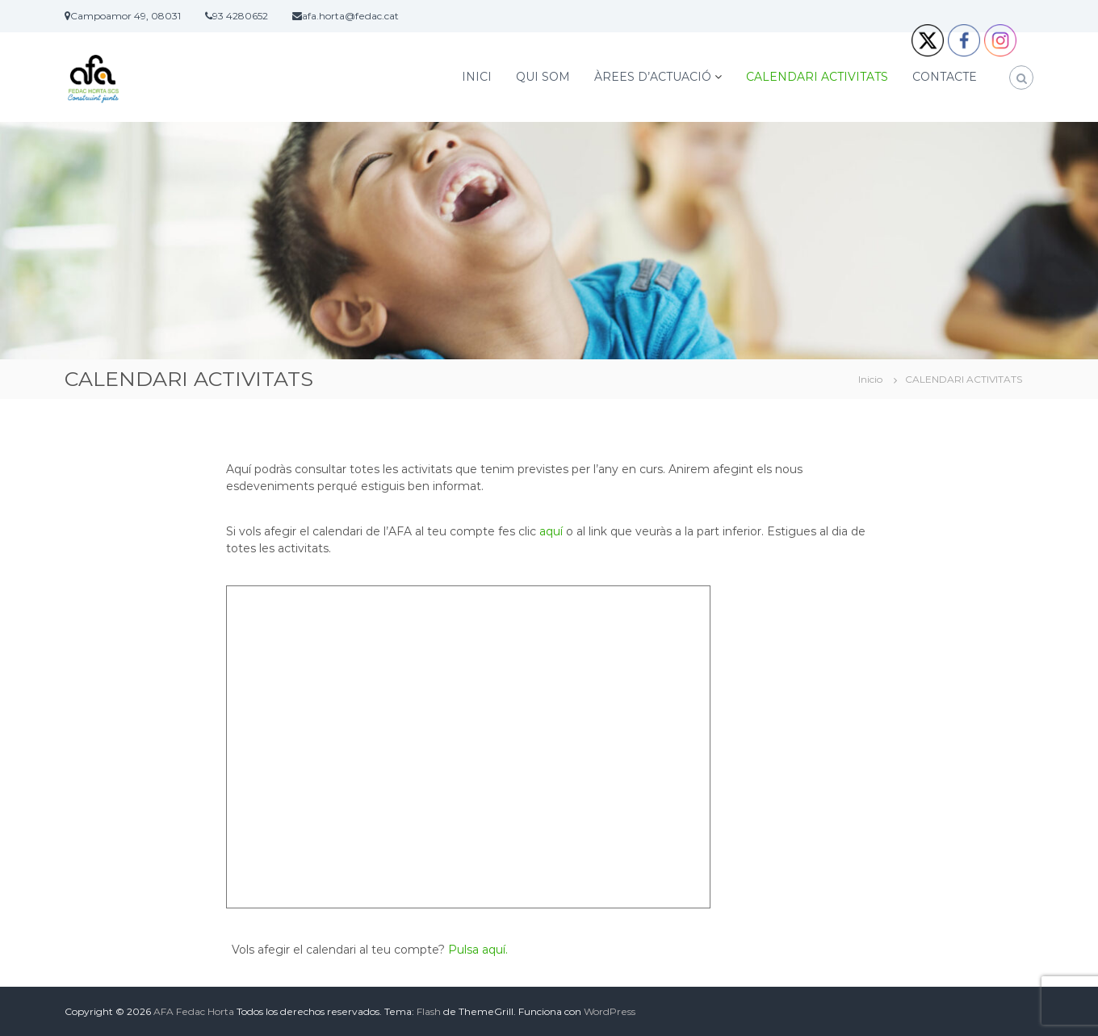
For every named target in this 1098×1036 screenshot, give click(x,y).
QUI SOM (543, 76)
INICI (477, 76)
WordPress (609, 1011)
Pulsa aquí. (478, 949)
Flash (429, 1011)
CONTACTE (944, 76)
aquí (551, 531)
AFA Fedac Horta (193, 1011)
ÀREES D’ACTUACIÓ (652, 76)
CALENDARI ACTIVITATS (817, 76)
